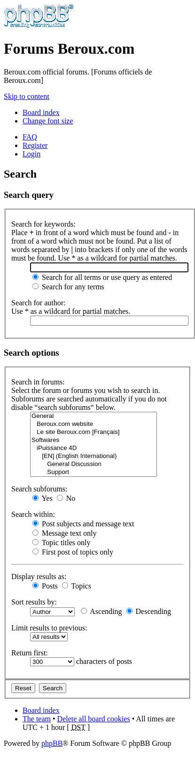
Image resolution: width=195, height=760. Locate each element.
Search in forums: (38, 382)
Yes (42, 498)
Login (31, 154)
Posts (45, 586)
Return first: (29, 653)
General (93, 416)
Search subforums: (39, 489)
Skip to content (26, 96)
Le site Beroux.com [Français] (93, 432)
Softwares (93, 440)
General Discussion (93, 464)
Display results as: (38, 576)
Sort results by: (34, 602)
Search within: (33, 514)
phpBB (51, 743)
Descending (149, 611)
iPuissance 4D (93, 448)
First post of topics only (72, 552)
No (66, 498)
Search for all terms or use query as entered (102, 277)
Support (93, 472)
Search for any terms (68, 287)
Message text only (64, 533)
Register (35, 145)
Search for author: (38, 303)
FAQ (30, 137)
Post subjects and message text (83, 524)
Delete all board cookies (93, 719)
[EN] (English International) (93, 456)
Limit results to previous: (49, 628)
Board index (41, 112)
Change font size (48, 121)
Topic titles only (61, 543)
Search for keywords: (43, 224)
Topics (76, 586)
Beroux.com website (93, 424)
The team (37, 719)
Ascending (101, 611)
